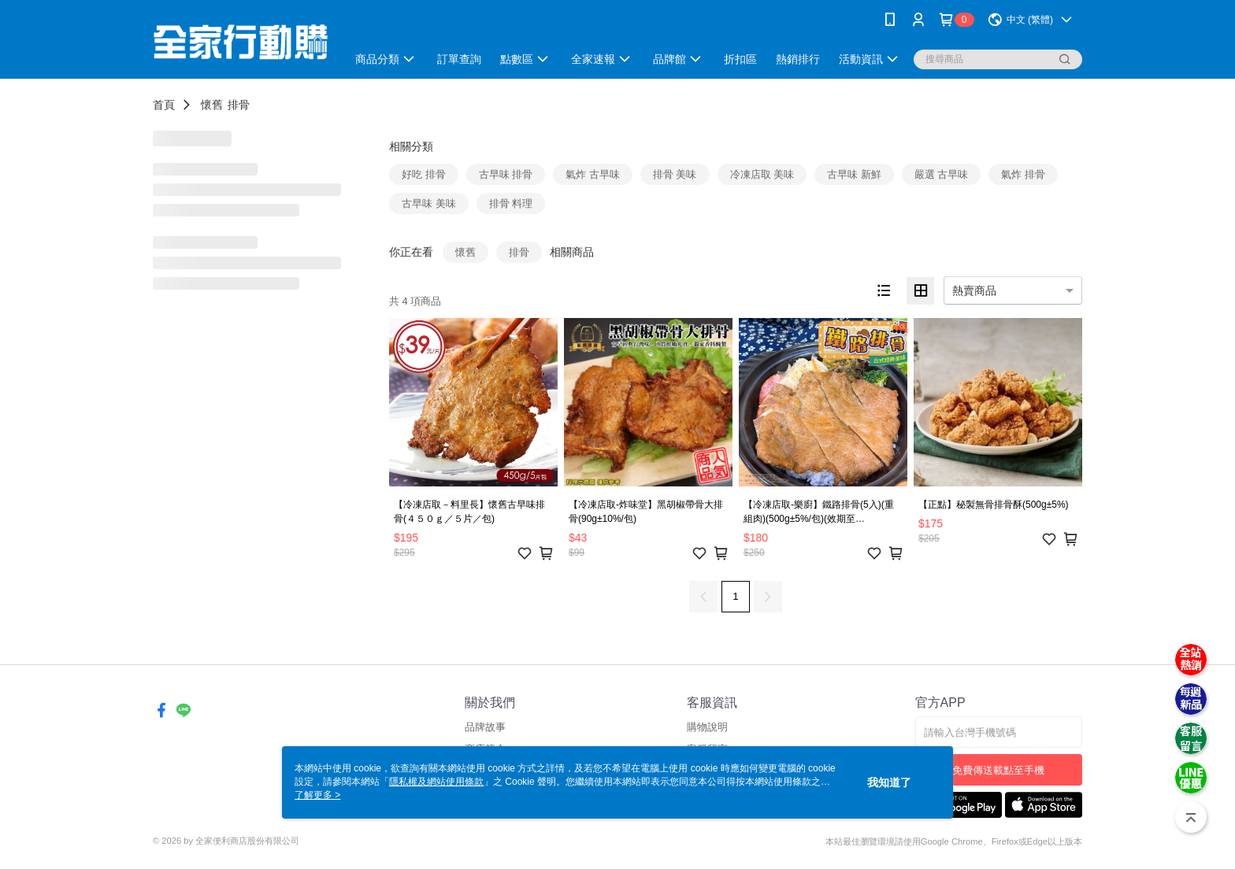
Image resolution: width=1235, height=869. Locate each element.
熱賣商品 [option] (974, 290)
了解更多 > (317, 795)
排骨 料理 (511, 203)
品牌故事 (485, 727)
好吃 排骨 (424, 174)
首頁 (164, 104)
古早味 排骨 (506, 174)
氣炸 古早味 (593, 174)
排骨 (239, 104)
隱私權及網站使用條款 (436, 781)
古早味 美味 (429, 203)
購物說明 (707, 727)
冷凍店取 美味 (762, 174)
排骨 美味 (675, 174)
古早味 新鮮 (854, 174)
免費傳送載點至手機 (998, 770)
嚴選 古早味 (941, 174)
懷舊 (212, 104)
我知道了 (889, 782)
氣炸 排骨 (1023, 174)
